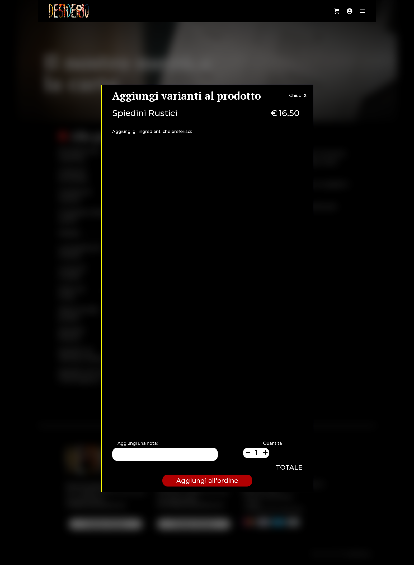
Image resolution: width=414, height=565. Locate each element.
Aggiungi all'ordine (207, 480)
